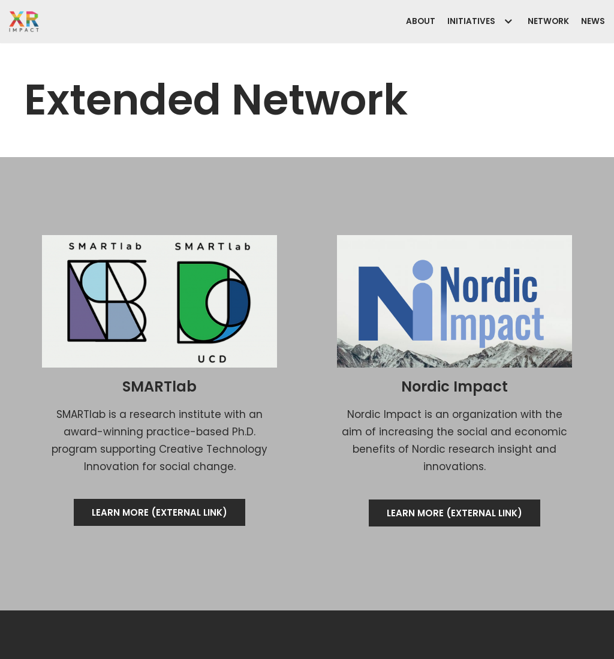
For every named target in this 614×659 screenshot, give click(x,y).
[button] (159, 512)
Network (548, 21)
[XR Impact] (24, 21)
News (593, 21)
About (420, 21)
